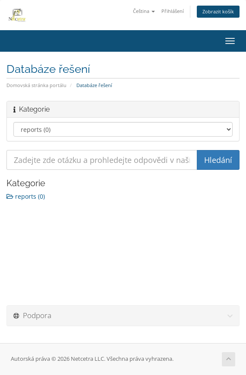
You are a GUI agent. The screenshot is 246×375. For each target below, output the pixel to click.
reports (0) (25, 196)
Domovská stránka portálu (36, 85)
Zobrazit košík (218, 11)
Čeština (144, 11)
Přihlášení (172, 11)
